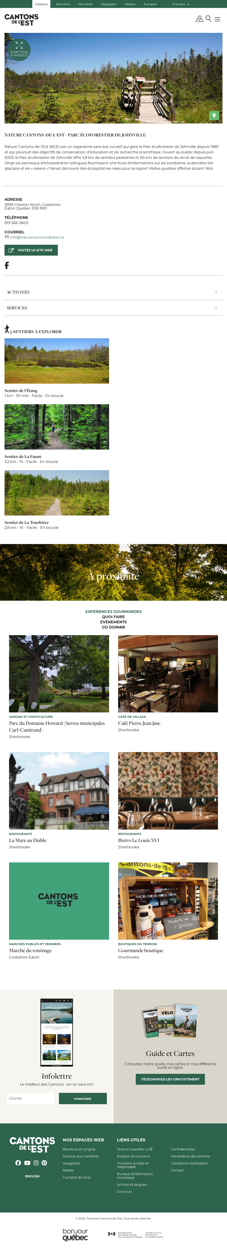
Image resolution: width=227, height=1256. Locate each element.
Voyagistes (108, 4)
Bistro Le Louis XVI (138, 840)
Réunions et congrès (79, 1149)
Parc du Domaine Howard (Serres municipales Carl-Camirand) (57, 726)
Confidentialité (183, 1149)
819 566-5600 (16, 222)
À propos (150, 4)
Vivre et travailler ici (134, 1149)
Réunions (63, 4)
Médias (130, 4)
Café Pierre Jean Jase (139, 723)
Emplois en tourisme (133, 1156)
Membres (85, 4)
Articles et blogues (132, 1184)
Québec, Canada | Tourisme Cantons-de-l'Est (21, 20)
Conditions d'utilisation (189, 1163)
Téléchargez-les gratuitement (170, 1079)
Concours (124, 1191)
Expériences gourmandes (113, 612)
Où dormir (113, 627)
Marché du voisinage (30, 950)
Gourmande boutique (140, 950)
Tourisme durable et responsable (133, 1165)
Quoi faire (113, 617)
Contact (177, 1170)
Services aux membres (80, 1156)
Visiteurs (41, 4)
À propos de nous (76, 1177)
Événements (113, 622)
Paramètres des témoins (190, 1156)
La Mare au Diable (28, 840)
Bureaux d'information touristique (135, 1176)
